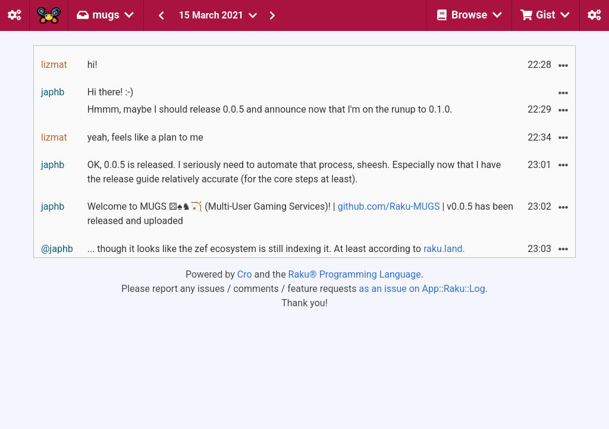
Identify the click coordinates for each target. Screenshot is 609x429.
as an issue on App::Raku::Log (422, 288)
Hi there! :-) (110, 92)
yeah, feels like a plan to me (145, 137)
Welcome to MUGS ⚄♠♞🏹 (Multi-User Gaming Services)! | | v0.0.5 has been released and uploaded (300, 213)
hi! (92, 64)
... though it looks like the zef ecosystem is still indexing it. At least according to (276, 248)
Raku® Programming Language (354, 274)
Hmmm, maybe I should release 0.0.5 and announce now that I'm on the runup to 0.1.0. (270, 109)
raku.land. (444, 248)
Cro (244, 274)
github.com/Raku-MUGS (389, 206)
